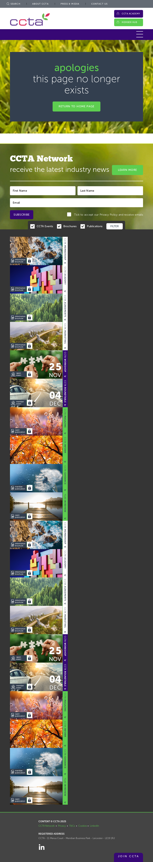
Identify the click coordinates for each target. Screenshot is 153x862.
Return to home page (76, 106)
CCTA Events (45, 226)
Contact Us (99, 4)
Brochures (69, 226)
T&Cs (72, 825)
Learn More (127, 170)
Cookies (82, 825)
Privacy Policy (109, 214)
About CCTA (40, 4)
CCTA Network (46, 825)
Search (13, 4)
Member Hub (129, 22)
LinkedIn (94, 825)
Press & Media (70, 4)
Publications (94, 226)
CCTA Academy (131, 13)
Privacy (62, 825)
